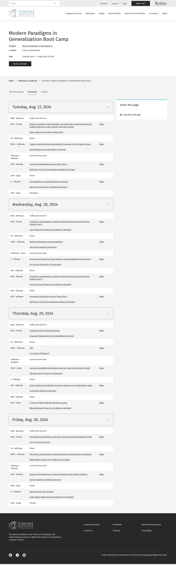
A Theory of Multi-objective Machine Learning (48, 404)
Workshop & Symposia (27, 82)
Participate (90, 14)
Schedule (32, 92)
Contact (115, 4)
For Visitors (153, 14)
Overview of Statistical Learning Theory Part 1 (48, 165)
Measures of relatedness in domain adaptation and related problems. (59, 475)
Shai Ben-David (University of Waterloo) (46, 374)
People (101, 14)
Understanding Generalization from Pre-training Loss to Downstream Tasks (61, 386)
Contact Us (88, 532)
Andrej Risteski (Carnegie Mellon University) (48, 151)
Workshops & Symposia (151, 526)
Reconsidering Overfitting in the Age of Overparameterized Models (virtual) (61, 438)
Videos (44, 92)
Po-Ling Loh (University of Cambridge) (45, 265)
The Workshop (16, 92)
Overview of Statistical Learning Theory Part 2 (48, 298)
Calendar (104, 4)
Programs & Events (73, 14)
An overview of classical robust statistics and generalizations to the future (60, 260)
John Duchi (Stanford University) (43, 248)
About (164, 14)
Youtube (24, 556)
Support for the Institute (135, 14)
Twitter (10, 556)
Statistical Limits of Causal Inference (45, 332)
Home (11, 82)
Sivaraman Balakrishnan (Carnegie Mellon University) (52, 337)
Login (125, 4)
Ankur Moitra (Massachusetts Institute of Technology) (52, 498)
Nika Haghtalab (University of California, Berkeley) (50, 409)
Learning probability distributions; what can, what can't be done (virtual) (60, 369)
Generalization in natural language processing (49, 183)
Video (101, 125)
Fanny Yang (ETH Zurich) (40, 443)
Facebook (17, 556)
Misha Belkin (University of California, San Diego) (50, 461)
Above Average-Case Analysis (42, 493)
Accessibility (147, 532)
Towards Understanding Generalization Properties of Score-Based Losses (60, 145)
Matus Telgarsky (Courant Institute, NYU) (46, 133)
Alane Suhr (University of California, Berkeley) (48, 188)
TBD (31, 349)
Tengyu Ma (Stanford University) (43, 392)
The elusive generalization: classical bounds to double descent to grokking (60, 455)
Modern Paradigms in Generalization (37, 47)
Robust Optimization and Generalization (46, 243)
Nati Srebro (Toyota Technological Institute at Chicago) (52, 171)
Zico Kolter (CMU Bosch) (39, 354)
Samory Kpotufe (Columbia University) (45, 481)
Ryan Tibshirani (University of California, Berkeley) (50, 231)
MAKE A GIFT (140, 3)
